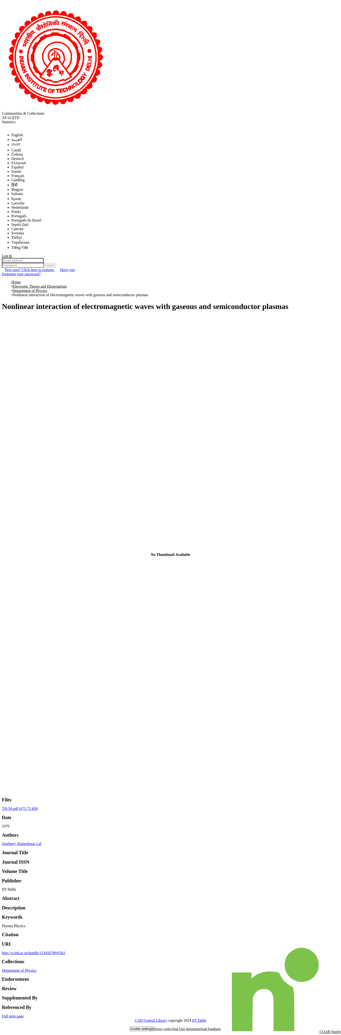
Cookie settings (141, 1029)
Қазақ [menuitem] (16, 199)
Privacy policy (163, 1029)
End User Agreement (186, 1029)
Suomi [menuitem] (16, 171)
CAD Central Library (151, 1020)
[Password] (23, 265)
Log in (50, 265)
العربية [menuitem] (16, 139)
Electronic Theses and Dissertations (40, 286)
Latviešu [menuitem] (17, 203)
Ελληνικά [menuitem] (18, 163)
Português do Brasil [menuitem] (26, 220)
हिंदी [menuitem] (14, 185)
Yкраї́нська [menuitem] (20, 242)
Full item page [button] (13, 1016)
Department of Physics (30, 291)
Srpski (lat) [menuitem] (19, 224)
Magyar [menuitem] (17, 189)
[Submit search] (5, 127)
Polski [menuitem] (16, 212)
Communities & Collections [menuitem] (23, 113)
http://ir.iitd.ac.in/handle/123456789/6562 (33, 953)
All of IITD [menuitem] (10, 118)
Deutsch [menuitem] (17, 159)
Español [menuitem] (17, 167)
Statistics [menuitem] (9, 122)
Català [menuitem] (16, 150)
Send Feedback (211, 1029)
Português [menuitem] (19, 216)
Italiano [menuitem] (17, 194)
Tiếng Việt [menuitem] (19, 247)
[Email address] (23, 260)
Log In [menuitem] (7, 256)
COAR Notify (286, 1032)
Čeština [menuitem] (17, 154)
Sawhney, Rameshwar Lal (21, 844)
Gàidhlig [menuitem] (18, 180)
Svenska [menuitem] (17, 233)
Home (16, 282)
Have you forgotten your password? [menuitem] (38, 272)
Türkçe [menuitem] (16, 237)
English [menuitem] (17, 135)
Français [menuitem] (17, 176)
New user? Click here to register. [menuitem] (29, 270)
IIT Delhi (199, 1020)
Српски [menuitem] (17, 229)
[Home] (55, 109)
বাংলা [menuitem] (15, 145)
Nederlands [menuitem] (20, 207)
